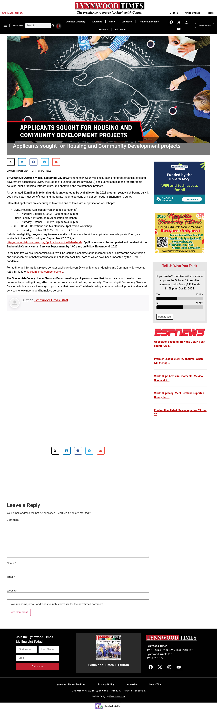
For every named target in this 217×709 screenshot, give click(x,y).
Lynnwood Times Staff (51, 300)
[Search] (53, 25)
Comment (14, 520)
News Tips (155, 684)
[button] (11, 162)
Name (11, 563)
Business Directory (75, 21)
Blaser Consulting (117, 696)
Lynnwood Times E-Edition (108, 665)
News (112, 21)
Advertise (97, 21)
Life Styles (120, 29)
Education (127, 21)
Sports (211, 13)
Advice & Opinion (192, 13)
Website (11, 590)
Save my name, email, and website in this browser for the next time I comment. (57, 604)
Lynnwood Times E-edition (70, 684)
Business (103, 29)
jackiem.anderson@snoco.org (45, 271)
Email (11, 576)
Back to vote (164, 316)
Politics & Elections (149, 21)
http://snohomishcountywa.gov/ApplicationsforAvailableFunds (44, 242)
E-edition (174, 13)
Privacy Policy (106, 684)
